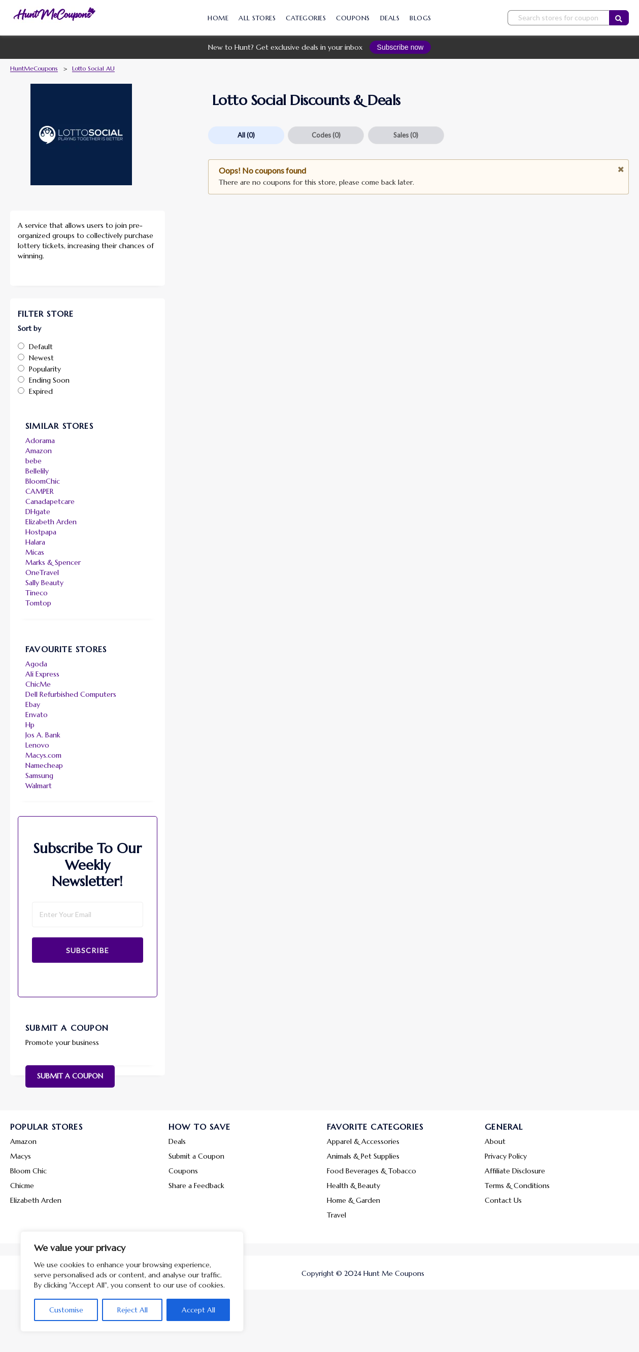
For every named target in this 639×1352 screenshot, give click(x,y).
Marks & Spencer (53, 562)
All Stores (257, 18)
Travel (336, 1215)
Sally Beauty (44, 582)
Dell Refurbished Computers (70, 694)
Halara (35, 542)
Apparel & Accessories (363, 1141)
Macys (20, 1156)
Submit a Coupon (70, 1075)
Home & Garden (353, 1200)
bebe (33, 460)
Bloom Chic (28, 1170)
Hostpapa (40, 531)
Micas (34, 552)
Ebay (32, 704)
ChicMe (38, 684)
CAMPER (39, 491)
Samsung (39, 775)
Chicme (22, 1185)
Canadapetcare (50, 501)
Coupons (353, 18)
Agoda (36, 663)
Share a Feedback (196, 1185)
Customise (66, 1309)
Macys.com (43, 755)
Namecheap (44, 765)
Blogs (420, 18)
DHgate (37, 511)
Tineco (36, 592)
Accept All (198, 1309)
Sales (405, 135)
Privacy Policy (506, 1156)
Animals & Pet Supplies (363, 1156)
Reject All (132, 1309)
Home (218, 18)
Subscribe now (400, 47)
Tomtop (38, 602)
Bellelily (37, 471)
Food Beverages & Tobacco (371, 1170)
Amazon (38, 450)
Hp (30, 724)
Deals (390, 18)
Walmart (38, 785)
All (246, 135)
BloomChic (42, 481)
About (495, 1141)
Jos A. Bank (42, 734)
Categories (306, 18)
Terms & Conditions (517, 1185)
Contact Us (503, 1200)
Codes (326, 135)
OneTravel (42, 572)
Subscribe (87, 950)
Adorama (40, 440)
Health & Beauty (353, 1185)
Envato (36, 714)
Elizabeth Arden (51, 521)
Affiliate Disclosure (515, 1170)
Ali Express (42, 674)
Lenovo (37, 745)
